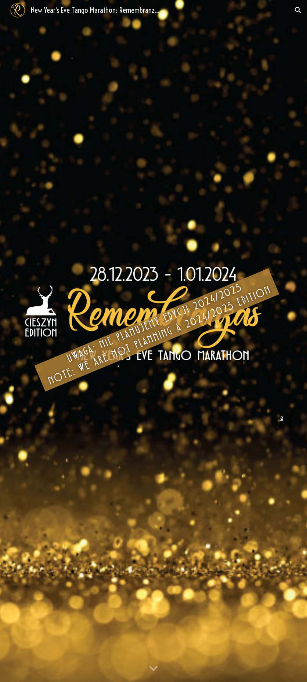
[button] (298, 10)
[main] (153, 418)
